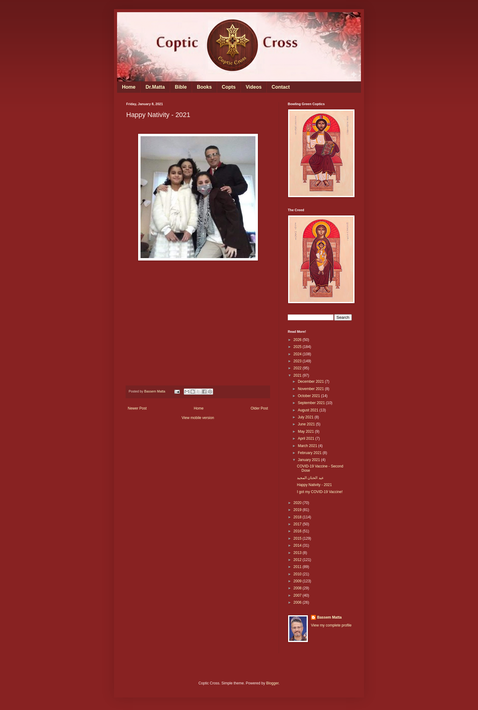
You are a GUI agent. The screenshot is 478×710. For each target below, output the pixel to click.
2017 (298, 524)
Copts (229, 87)
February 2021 (310, 453)
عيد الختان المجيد (310, 478)
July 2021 (306, 417)
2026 (298, 340)
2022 (298, 368)
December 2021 (311, 381)
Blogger (272, 683)
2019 (298, 510)
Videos (254, 87)
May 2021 (306, 431)
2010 (298, 574)
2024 (298, 354)
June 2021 (307, 424)
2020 (298, 503)
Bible (181, 87)
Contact (281, 87)
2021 (298, 375)
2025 (298, 347)
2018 (298, 517)
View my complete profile (331, 625)
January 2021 (309, 460)
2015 (298, 538)
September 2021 (312, 403)
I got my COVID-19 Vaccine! (320, 492)
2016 (298, 531)
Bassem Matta (329, 617)
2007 (298, 595)
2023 (298, 361)
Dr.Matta (155, 87)
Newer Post (137, 408)
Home (128, 87)
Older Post (259, 408)
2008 (298, 588)
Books (204, 87)
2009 (298, 581)
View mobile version (198, 418)
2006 (298, 602)
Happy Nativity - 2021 (314, 485)
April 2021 (306, 438)
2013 (298, 553)
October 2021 (309, 396)
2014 (298, 545)
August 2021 (308, 410)
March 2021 (308, 446)
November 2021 (311, 389)
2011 (298, 567)
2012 (298, 560)
